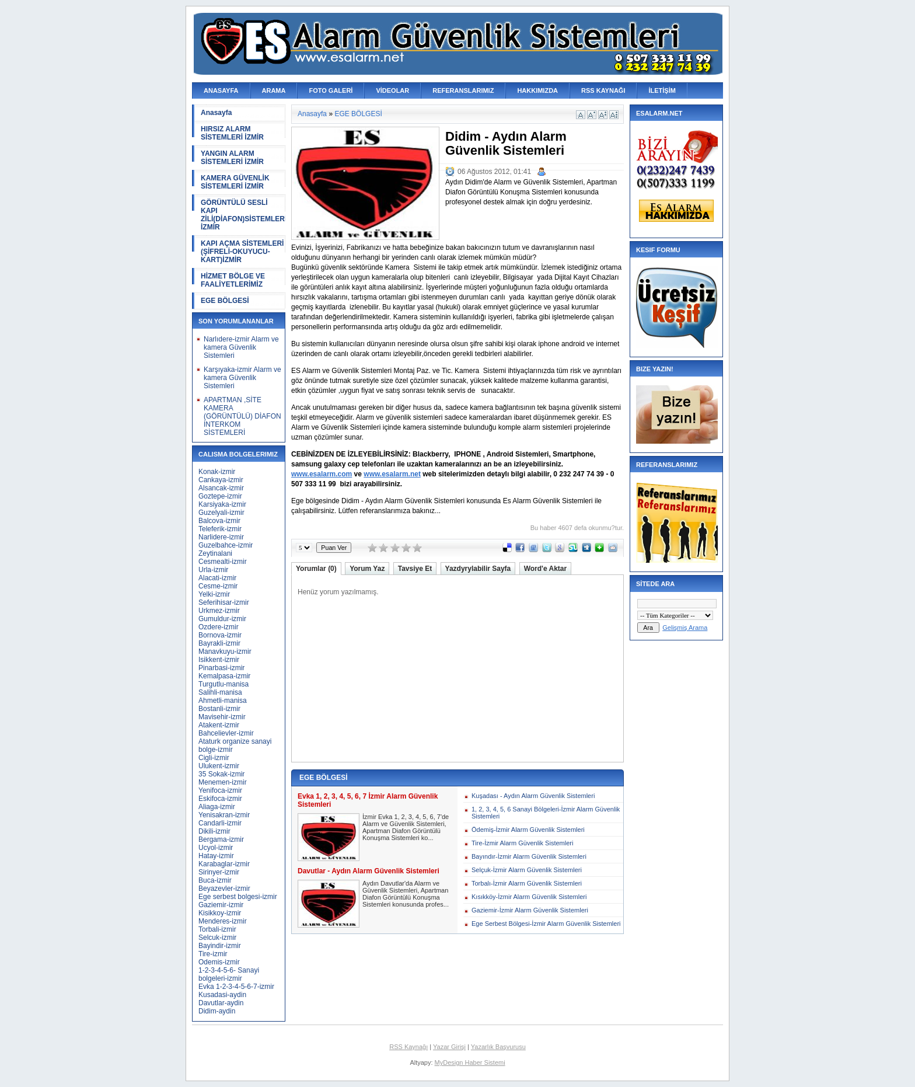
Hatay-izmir (216, 856)
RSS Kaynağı (408, 1046)
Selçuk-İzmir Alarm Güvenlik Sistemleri (527, 869)
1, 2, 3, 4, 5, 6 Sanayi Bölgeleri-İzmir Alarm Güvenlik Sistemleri (546, 813)
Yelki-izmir (214, 594)
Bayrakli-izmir (219, 643)
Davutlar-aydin (220, 1003)
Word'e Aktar (545, 569)
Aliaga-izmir (216, 807)
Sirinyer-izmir (218, 872)
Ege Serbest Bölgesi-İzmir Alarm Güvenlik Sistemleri (546, 923)
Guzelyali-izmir (221, 512)
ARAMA (274, 90)
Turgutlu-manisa (223, 684)
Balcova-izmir (219, 521)
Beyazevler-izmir (224, 888)
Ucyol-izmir (215, 848)
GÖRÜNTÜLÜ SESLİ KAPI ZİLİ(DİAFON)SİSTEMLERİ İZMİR (243, 214)
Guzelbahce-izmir (225, 545)
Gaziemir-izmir (220, 905)
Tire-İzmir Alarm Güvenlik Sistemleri (522, 842)
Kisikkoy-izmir (219, 913)
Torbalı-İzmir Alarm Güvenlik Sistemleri (527, 883)
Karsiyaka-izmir (222, 504)
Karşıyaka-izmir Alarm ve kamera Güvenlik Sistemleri (242, 377)
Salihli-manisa (220, 692)
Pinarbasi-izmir (221, 668)
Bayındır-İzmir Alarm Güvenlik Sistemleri (529, 856)
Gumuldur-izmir (222, 619)
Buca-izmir (215, 880)
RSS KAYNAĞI (603, 90)
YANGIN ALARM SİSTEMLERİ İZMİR (232, 157)
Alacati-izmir (217, 578)
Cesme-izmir (218, 586)
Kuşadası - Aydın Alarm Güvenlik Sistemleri (533, 795)
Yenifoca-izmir (220, 790)
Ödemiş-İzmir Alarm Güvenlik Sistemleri (528, 829)
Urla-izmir (213, 570)
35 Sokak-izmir (221, 774)
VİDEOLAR (392, 90)
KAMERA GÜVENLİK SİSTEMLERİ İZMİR (235, 182)
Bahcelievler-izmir (226, 733)
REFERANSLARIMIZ (463, 90)
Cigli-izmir (213, 758)
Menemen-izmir (222, 782)
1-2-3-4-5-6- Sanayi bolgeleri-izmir (228, 974)
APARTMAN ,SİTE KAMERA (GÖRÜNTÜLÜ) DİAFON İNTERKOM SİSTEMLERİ (242, 416)
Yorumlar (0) (316, 569)
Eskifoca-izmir (220, 799)
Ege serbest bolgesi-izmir (237, 897)
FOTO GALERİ (330, 90)
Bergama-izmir (221, 839)
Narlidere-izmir (221, 537)
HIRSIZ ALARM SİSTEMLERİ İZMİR (232, 133)
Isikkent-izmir (218, 660)
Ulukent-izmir (218, 766)
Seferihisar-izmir (223, 602)
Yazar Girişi (449, 1046)
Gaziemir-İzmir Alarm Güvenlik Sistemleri (530, 910)
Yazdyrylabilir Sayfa (478, 569)
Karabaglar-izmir (224, 864)
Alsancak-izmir (221, 488)
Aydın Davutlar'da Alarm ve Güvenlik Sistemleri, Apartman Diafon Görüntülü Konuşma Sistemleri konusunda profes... (405, 894)
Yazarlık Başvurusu (498, 1046)
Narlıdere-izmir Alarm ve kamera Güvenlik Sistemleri (241, 347)
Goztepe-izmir (220, 496)
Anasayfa (216, 113)
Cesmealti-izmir (222, 562)
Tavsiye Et (415, 569)
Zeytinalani (215, 553)
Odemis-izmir (219, 962)
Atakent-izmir (218, 725)
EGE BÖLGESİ (225, 301)
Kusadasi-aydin (222, 995)
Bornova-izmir (220, 635)
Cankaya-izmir (220, 480)
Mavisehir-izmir (222, 717)
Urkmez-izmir (219, 611)
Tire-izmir (213, 954)
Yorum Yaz (367, 569)
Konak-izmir (216, 472)
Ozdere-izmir (218, 627)
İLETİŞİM (661, 90)
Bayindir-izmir (219, 946)
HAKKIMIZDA (537, 90)
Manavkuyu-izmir (225, 651)
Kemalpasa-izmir (224, 676)
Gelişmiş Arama (684, 627)
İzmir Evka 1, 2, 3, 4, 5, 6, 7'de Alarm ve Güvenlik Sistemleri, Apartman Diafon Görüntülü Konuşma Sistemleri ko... (405, 827)
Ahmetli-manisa (222, 700)
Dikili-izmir (214, 831)
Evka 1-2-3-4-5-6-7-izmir (236, 987)
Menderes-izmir (222, 921)
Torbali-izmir (217, 929)
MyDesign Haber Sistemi (470, 1062)
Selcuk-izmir (217, 937)
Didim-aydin (216, 1011)
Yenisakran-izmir (224, 815)
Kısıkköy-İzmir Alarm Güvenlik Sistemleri (529, 896)
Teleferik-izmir (220, 529)
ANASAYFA (221, 90)
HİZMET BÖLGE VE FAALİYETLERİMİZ (233, 280)
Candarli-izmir (220, 823)
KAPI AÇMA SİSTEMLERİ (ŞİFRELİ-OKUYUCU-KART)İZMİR (242, 251)
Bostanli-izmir (219, 709)
